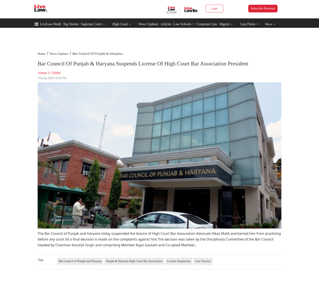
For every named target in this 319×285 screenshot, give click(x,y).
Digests (224, 24)
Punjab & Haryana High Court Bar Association (134, 261)
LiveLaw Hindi (50, 24)
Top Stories (71, 24)
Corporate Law (207, 24)
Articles (166, 24)
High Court (120, 24)
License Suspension (179, 261)
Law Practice (203, 261)
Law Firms (249, 24)
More (270, 24)
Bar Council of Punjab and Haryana (80, 261)
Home (42, 53)
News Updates (148, 24)
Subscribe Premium (263, 8)
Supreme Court (91, 24)
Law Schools (184, 24)
